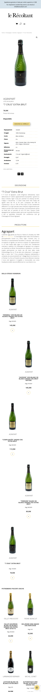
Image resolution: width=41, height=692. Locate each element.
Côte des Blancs (8, 101)
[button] (36, 37)
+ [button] (10, 325)
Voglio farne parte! (20, 685)
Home (3, 32)
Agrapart (19, 32)
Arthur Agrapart (8, 236)
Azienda (14, 32)
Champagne (9, 32)
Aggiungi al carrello (21, 124)
